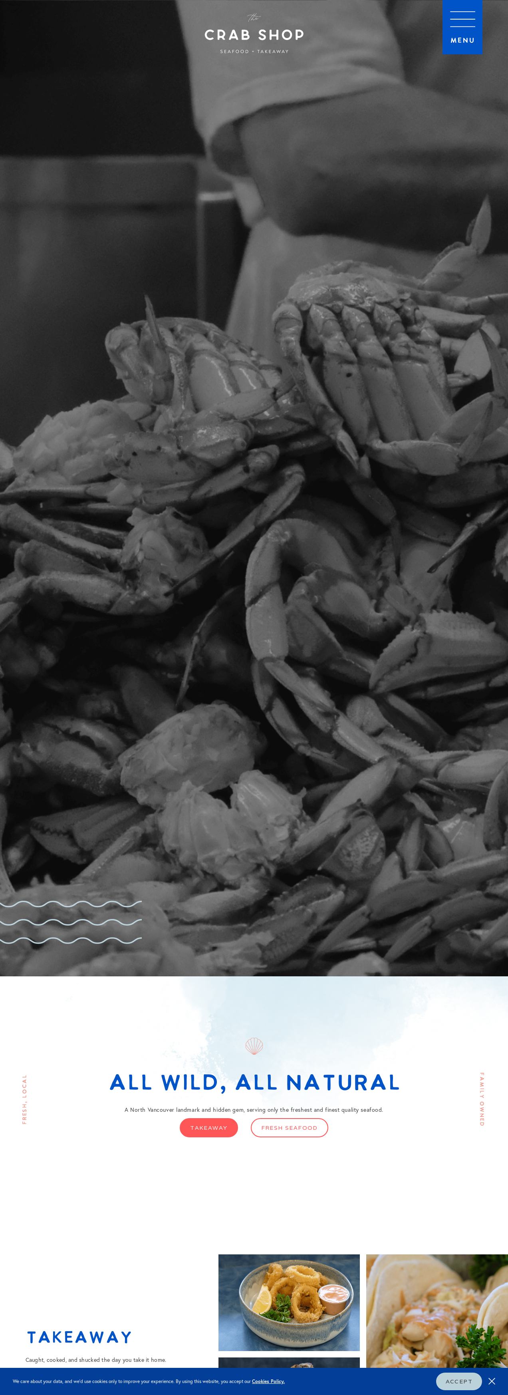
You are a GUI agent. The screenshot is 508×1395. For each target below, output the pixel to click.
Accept (459, 1381)
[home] (254, 34)
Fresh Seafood (289, 1127)
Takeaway (208, 1127)
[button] (462, 27)
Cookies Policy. (268, 1381)
